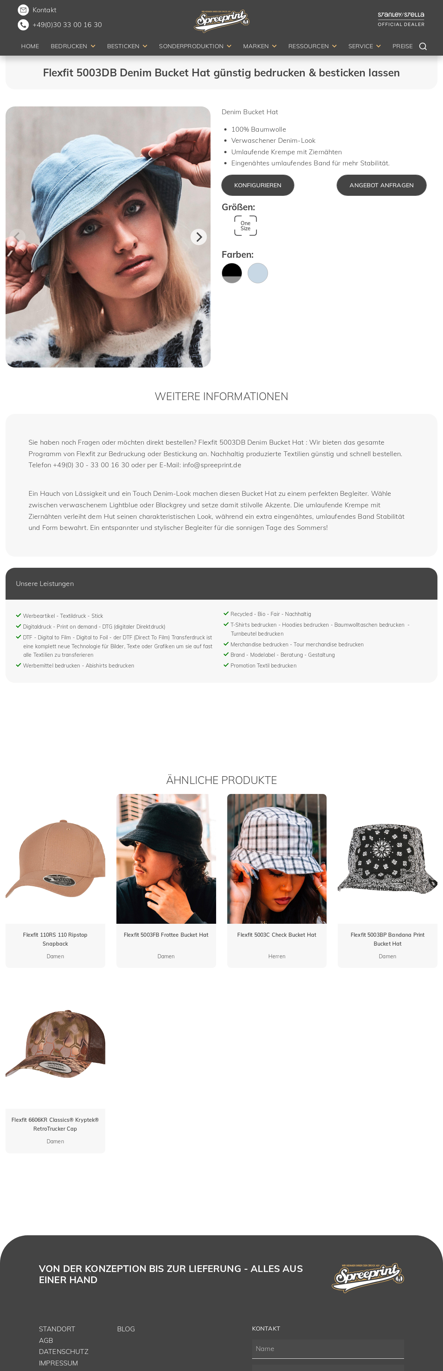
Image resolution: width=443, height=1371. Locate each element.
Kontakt (44, 10)
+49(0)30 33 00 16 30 (67, 24)
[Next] (199, 237)
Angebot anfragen (382, 185)
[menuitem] (30, 47)
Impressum (58, 1363)
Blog (126, 1329)
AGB (46, 1340)
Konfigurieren (257, 185)
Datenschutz (64, 1351)
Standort (57, 1329)
